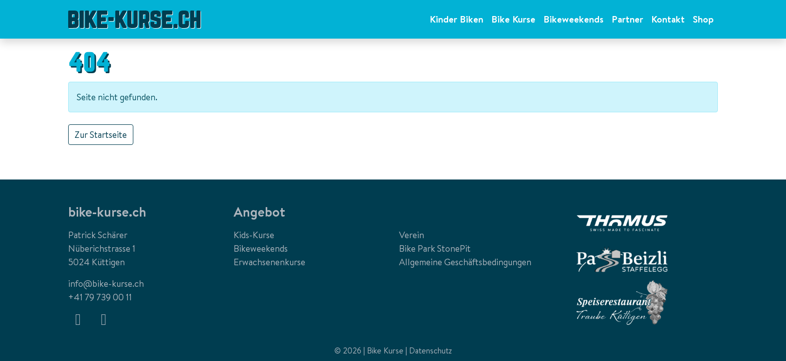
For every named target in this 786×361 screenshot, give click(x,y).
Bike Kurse (513, 19)
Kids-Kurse (254, 235)
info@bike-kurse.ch (106, 283)
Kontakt (668, 19)
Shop (703, 19)
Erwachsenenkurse (269, 262)
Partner (627, 19)
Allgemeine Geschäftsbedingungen (465, 262)
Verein (411, 235)
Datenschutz (430, 350)
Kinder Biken (456, 19)
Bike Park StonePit (435, 248)
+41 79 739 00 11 (100, 297)
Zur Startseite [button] (101, 134)
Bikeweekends (573, 19)
